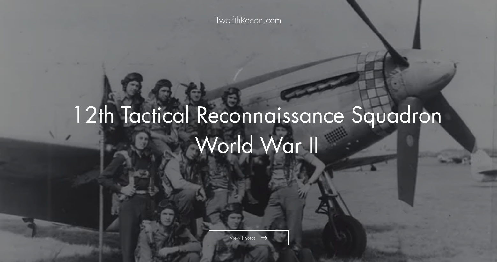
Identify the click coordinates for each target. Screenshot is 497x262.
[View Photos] (249, 237)
